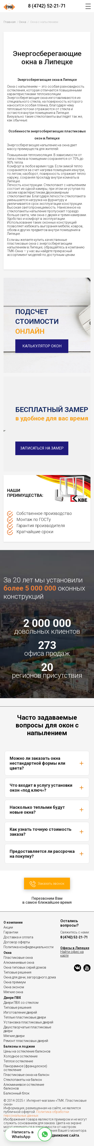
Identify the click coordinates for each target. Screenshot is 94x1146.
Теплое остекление (18, 1061)
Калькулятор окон (41, 346)
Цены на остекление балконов (27, 1051)
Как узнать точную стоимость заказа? (47, 832)
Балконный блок (16, 1093)
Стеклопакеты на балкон (23, 1080)
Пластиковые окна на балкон (26, 1075)
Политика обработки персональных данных (36, 1113)
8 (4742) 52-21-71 (47, 6)
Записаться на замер (42, 448)
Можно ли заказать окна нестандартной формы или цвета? (47, 763)
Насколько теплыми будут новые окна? (47, 810)
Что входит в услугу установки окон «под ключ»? (47, 788)
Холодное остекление (20, 1056)
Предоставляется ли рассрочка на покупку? (47, 854)
